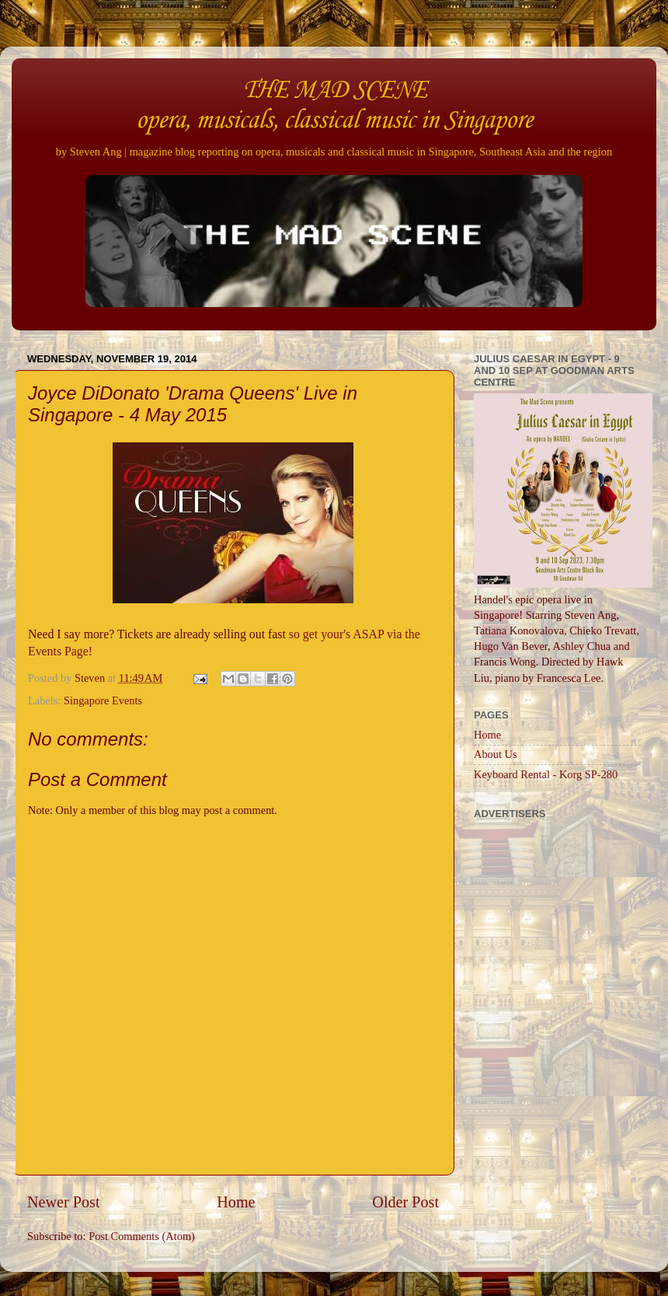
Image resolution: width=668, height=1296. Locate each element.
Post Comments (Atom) (142, 1236)
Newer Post (63, 1201)
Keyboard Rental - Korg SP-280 (546, 774)
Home (236, 1201)
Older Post (405, 1201)
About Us (495, 754)
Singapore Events (103, 700)
